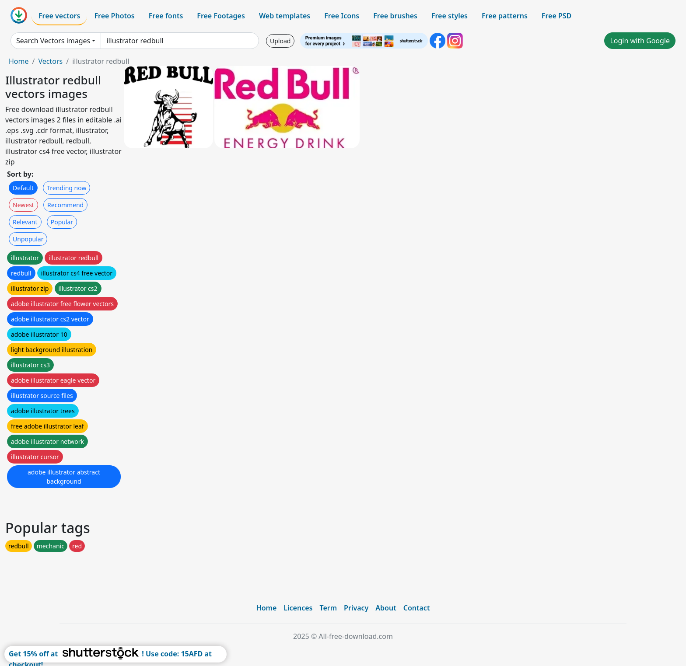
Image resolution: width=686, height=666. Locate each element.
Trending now (66, 188)
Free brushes (395, 16)
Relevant (25, 222)
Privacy (356, 608)
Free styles (449, 16)
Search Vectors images (53, 40)
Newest (23, 205)
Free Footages (221, 16)
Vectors (50, 61)
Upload (280, 41)
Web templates (284, 16)
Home (19, 61)
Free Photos (114, 16)
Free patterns (505, 16)
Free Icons (341, 16)
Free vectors (59, 16)
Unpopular (28, 239)
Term (328, 608)
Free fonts (166, 16)
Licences (298, 608)
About (385, 608)
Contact (416, 608)
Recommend (65, 205)
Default (23, 188)
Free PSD (556, 16)
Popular (62, 222)
